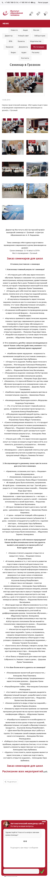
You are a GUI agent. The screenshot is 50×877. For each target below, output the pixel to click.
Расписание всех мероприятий (22, 771)
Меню (6, 23)
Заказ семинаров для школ (25, 258)
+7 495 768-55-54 (11, 2)
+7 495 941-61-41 (26, 2)
